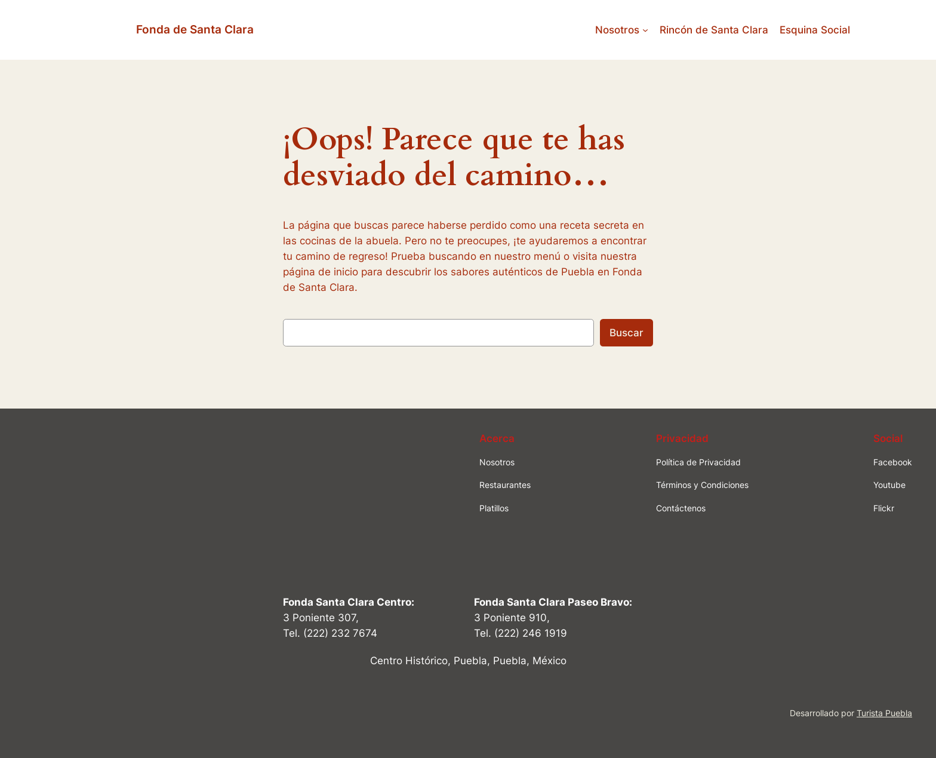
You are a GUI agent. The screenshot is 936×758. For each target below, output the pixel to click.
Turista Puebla (884, 713)
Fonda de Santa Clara (195, 29)
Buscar (626, 333)
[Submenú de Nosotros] (645, 30)
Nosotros (617, 30)
